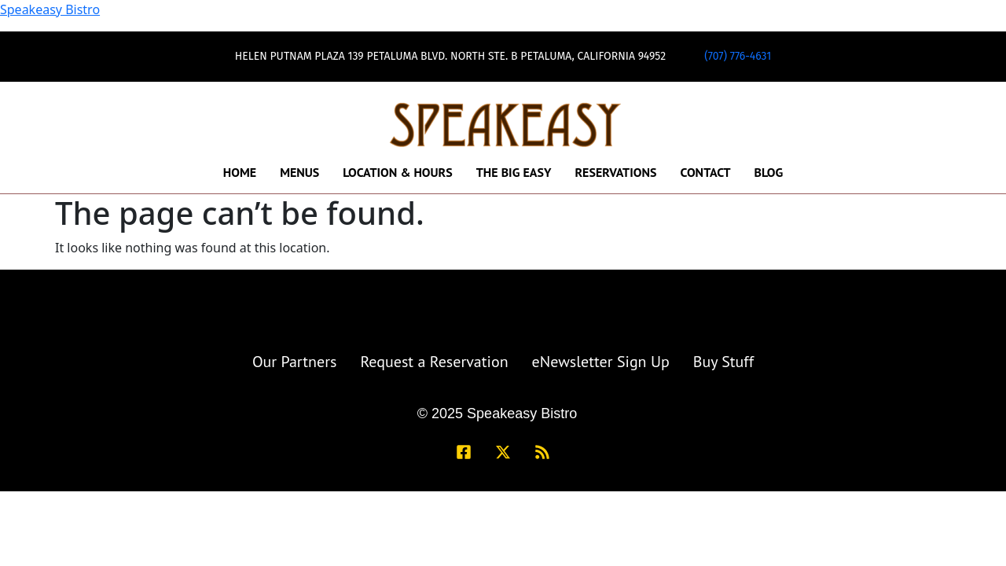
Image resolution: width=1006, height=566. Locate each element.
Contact (705, 172)
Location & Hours (397, 172)
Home (239, 172)
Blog (769, 172)
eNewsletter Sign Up (601, 361)
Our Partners (294, 361)
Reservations (615, 172)
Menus (299, 172)
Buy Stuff (723, 361)
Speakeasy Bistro (50, 9)
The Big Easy (514, 172)
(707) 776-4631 (737, 56)
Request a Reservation (434, 361)
